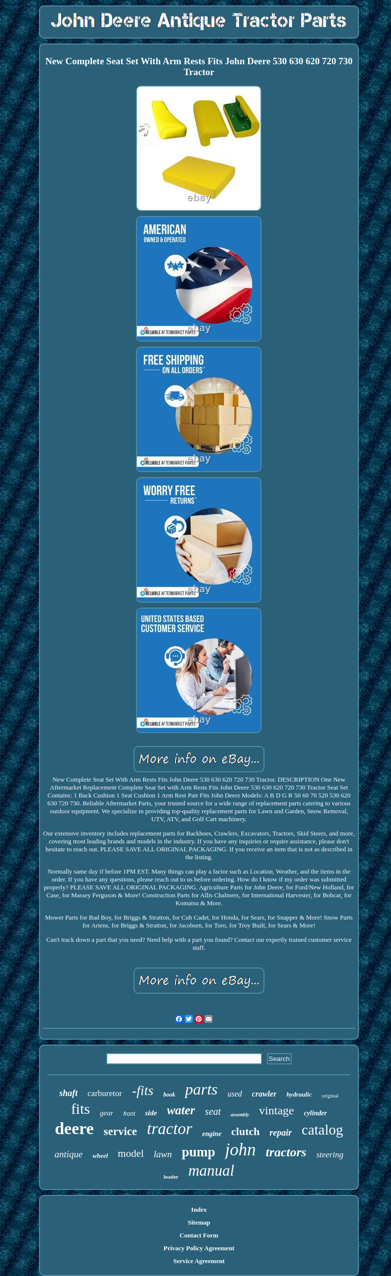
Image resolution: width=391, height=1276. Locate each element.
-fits (143, 1090)
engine (211, 1134)
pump (199, 1151)
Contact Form (198, 1235)
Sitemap (199, 1222)
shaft (68, 1093)
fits (80, 1108)
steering (330, 1154)
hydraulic (298, 1094)
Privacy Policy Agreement (199, 1248)
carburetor (104, 1093)
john (240, 1149)
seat (213, 1111)
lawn (163, 1154)
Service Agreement (198, 1261)
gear (107, 1113)
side (151, 1113)
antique (68, 1154)
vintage (276, 1110)
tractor (169, 1129)
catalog (322, 1130)
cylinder (315, 1113)
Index (199, 1209)
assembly (240, 1114)
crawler (264, 1094)
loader (171, 1177)
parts (201, 1089)
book (169, 1094)
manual (211, 1170)
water (181, 1110)
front (129, 1113)
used (234, 1094)
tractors (286, 1152)
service (120, 1131)
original (330, 1096)
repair (280, 1133)
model (131, 1153)
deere (74, 1128)
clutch (245, 1131)
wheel (100, 1155)
